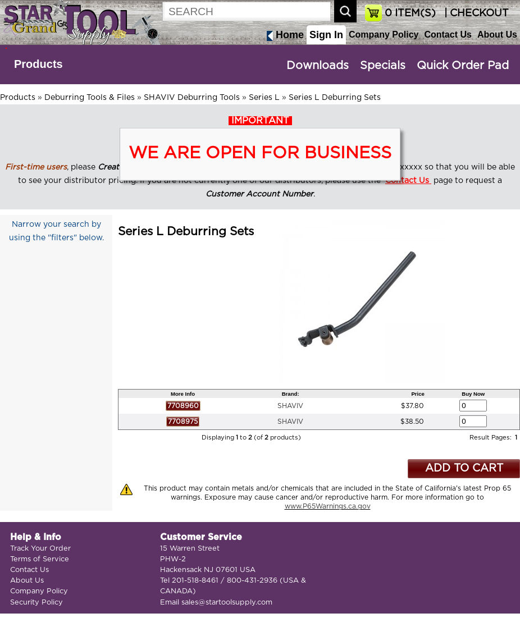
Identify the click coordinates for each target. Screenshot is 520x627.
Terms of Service (39, 559)
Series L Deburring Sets (335, 98)
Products (38, 64)
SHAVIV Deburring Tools (192, 98)
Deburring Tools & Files (89, 98)
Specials (382, 65)
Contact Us (447, 34)
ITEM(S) (410, 13)
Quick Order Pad (463, 65)
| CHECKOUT (475, 13)
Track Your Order (40, 548)
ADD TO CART (464, 468)
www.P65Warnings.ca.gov (328, 506)
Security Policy (36, 602)
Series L (264, 98)
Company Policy (383, 34)
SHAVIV (290, 405)
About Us (497, 34)
